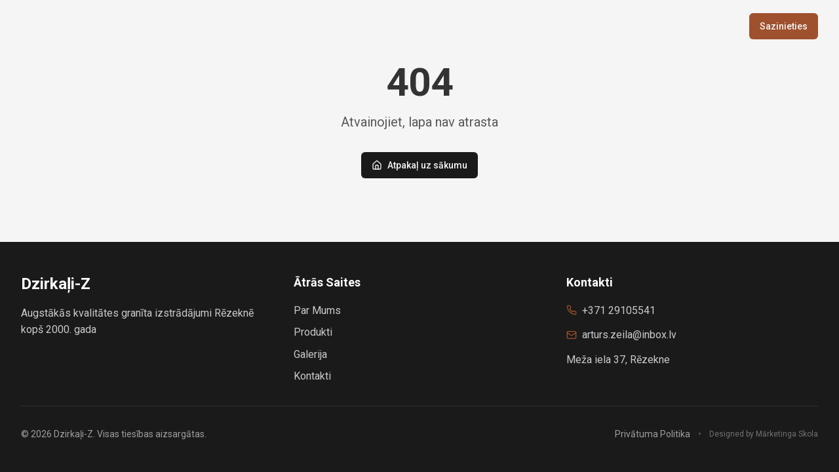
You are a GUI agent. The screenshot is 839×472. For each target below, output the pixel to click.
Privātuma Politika (652, 434)
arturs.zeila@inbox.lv (629, 334)
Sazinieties (784, 26)
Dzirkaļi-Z (55, 26)
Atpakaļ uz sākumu (419, 165)
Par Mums (317, 310)
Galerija (710, 26)
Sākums (478, 26)
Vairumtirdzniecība (625, 26)
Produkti (539, 26)
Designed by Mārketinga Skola (763, 434)
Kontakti (312, 376)
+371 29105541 (618, 310)
